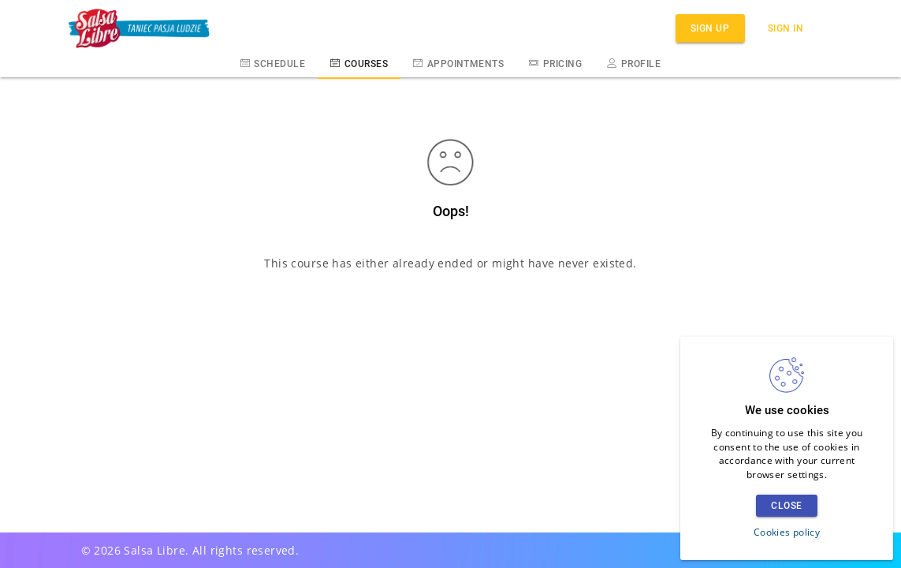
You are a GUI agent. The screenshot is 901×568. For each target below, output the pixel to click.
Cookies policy (787, 532)
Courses (359, 63)
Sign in (786, 28)
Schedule (272, 63)
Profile (634, 63)
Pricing (555, 63)
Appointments (458, 63)
